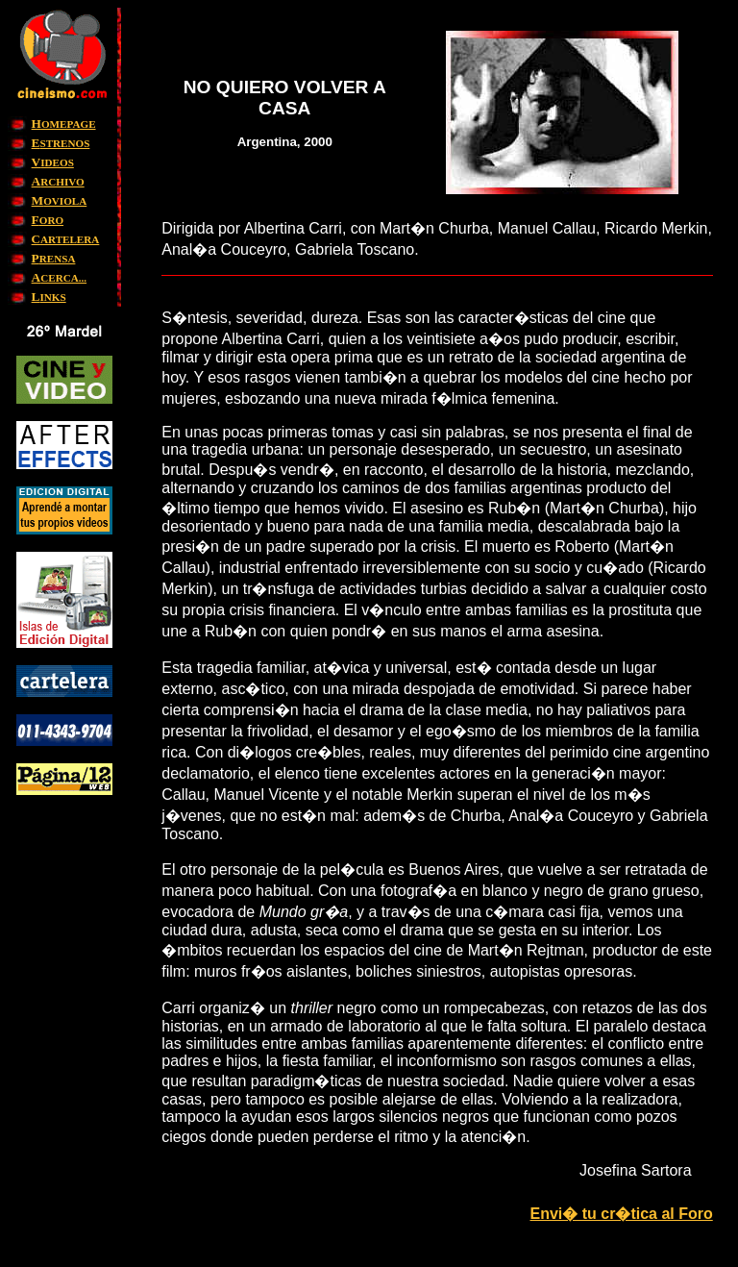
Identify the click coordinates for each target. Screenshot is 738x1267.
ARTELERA (66, 239)
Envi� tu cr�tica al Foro (620, 1213)
